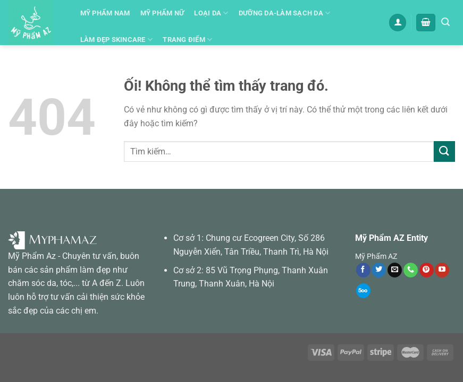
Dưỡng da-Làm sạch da (285, 13)
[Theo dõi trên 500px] (363, 290)
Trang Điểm (187, 39)
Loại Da (211, 13)
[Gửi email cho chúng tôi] (395, 270)
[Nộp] (444, 151)
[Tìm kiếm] (445, 22)
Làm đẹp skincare (116, 39)
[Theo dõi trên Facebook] (363, 270)
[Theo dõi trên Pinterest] (426, 270)
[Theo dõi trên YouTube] (442, 270)
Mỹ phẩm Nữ (162, 13)
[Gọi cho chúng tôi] (410, 270)
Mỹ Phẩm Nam (105, 13)
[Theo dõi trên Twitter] (379, 270)
